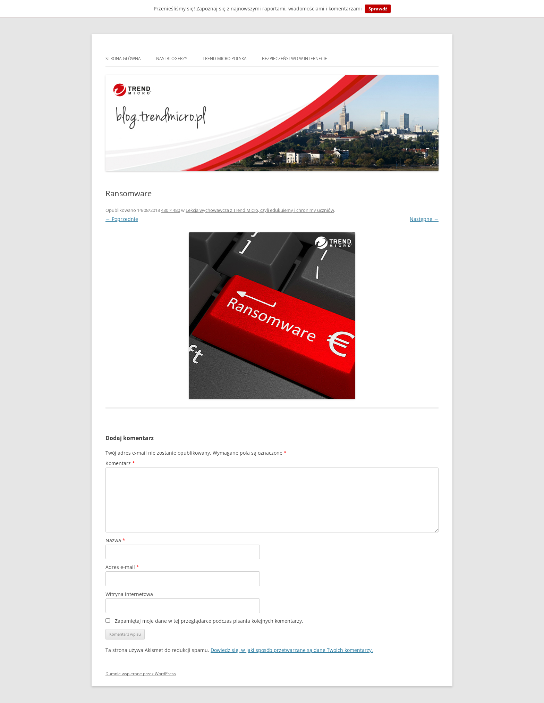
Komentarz (120, 463)
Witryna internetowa (129, 594)
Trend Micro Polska (225, 58)
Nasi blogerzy (171, 58)
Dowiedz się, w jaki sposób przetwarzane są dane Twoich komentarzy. (292, 650)
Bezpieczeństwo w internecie (294, 58)
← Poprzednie (121, 219)
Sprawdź (377, 9)
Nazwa (115, 540)
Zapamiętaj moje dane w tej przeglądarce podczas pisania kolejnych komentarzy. (209, 621)
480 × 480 (170, 210)
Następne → (424, 219)
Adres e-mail (122, 567)
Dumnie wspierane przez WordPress (140, 674)
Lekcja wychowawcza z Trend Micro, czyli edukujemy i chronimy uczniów (260, 210)
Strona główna (123, 58)
